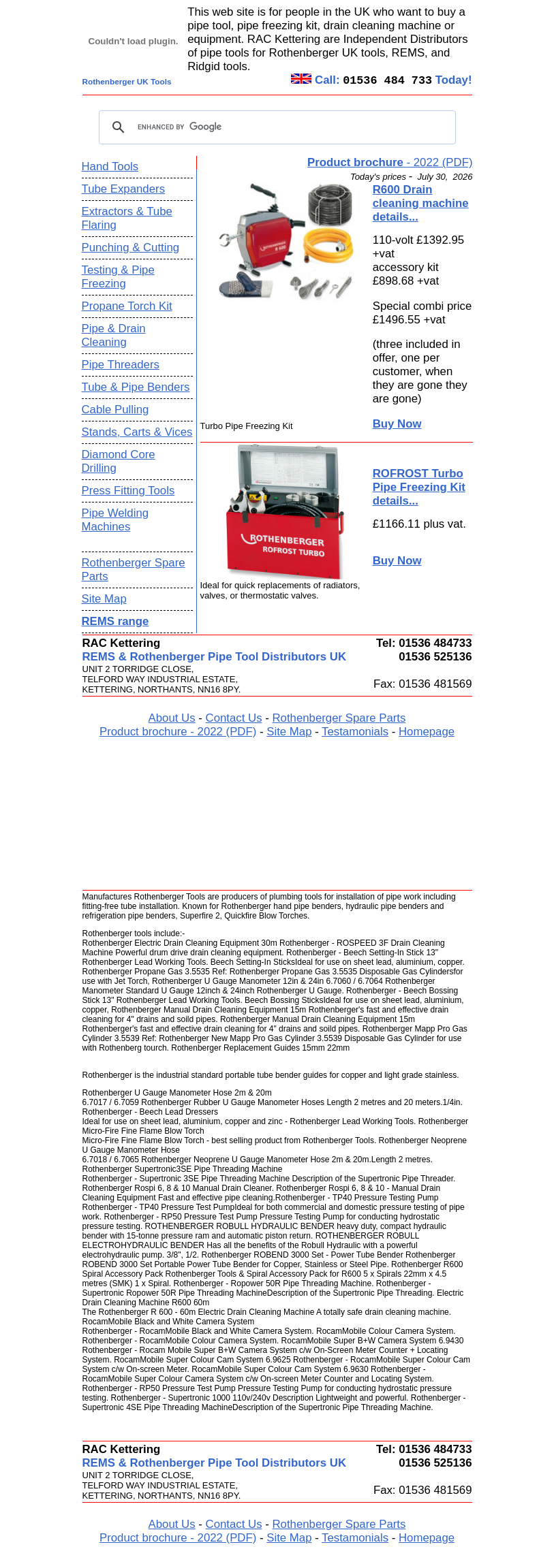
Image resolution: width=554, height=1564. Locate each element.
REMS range (115, 621)
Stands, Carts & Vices (137, 432)
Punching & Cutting (131, 247)
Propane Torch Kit (127, 306)
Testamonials (355, 731)
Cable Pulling (115, 409)
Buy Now (397, 423)
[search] (275, 127)
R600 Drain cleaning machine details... (421, 203)
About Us (172, 718)
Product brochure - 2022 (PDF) (177, 731)
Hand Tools (110, 166)
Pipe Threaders (120, 364)
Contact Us (234, 718)
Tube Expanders (124, 188)
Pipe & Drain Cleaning (114, 335)
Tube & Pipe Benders (136, 387)
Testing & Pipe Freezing (118, 277)
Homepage (427, 731)
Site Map (104, 598)
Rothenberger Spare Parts (338, 718)
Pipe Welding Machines (115, 520)
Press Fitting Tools (128, 490)
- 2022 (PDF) (389, 162)
